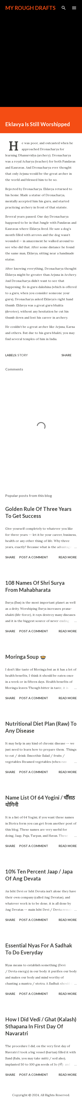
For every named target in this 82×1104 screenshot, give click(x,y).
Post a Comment (33, 557)
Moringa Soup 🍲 (25, 656)
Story (22, 355)
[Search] (63, 7)
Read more (68, 557)
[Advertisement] (41, 57)
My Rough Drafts (30, 8)
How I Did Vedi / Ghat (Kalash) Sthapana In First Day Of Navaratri (40, 1026)
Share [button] (66, 355)
